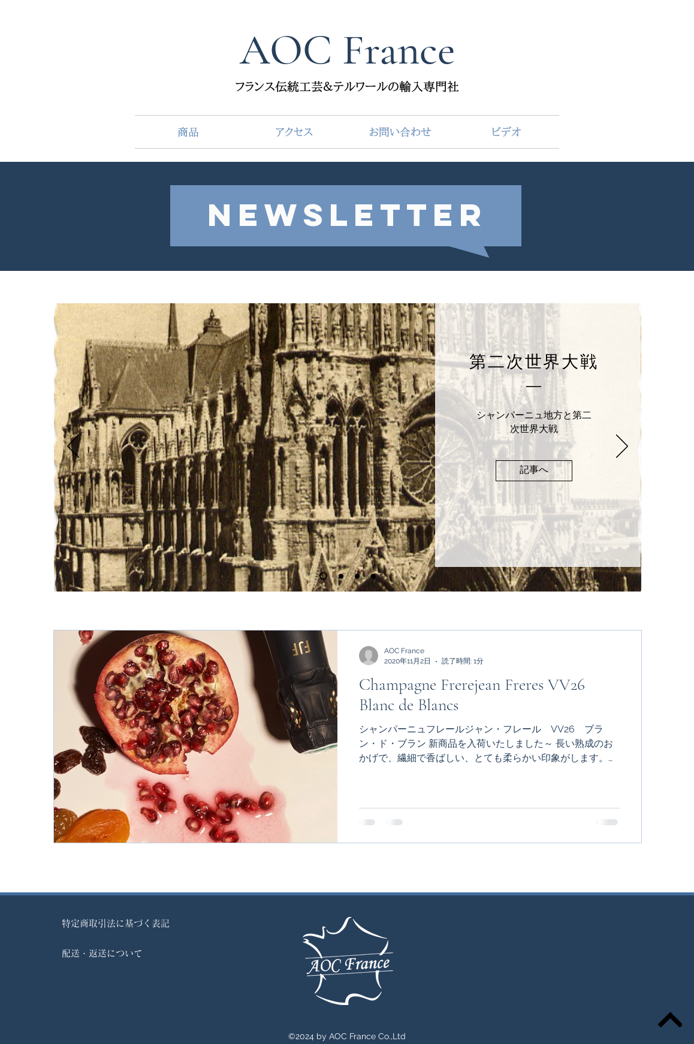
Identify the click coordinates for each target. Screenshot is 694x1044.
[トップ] (670, 1020)
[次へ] (622, 447)
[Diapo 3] (373, 576)
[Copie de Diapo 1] (341, 576)
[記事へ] (534, 470)
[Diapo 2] (357, 576)
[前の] (73, 447)
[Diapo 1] (323, 576)
